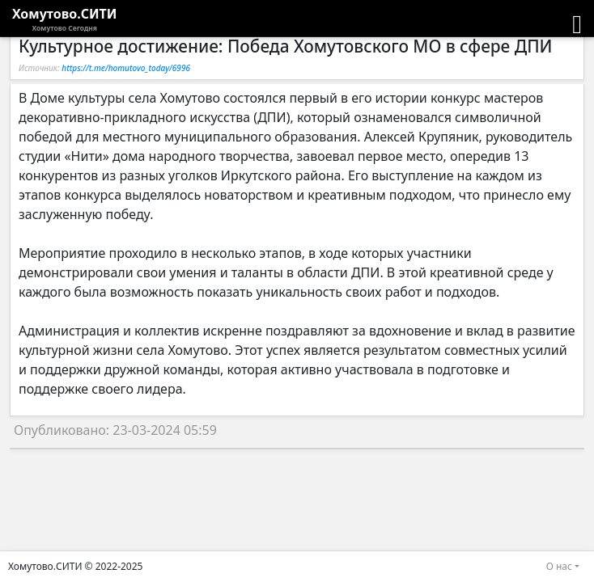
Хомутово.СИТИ (64, 19)
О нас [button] (559, 566)
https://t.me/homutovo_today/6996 (126, 68)
